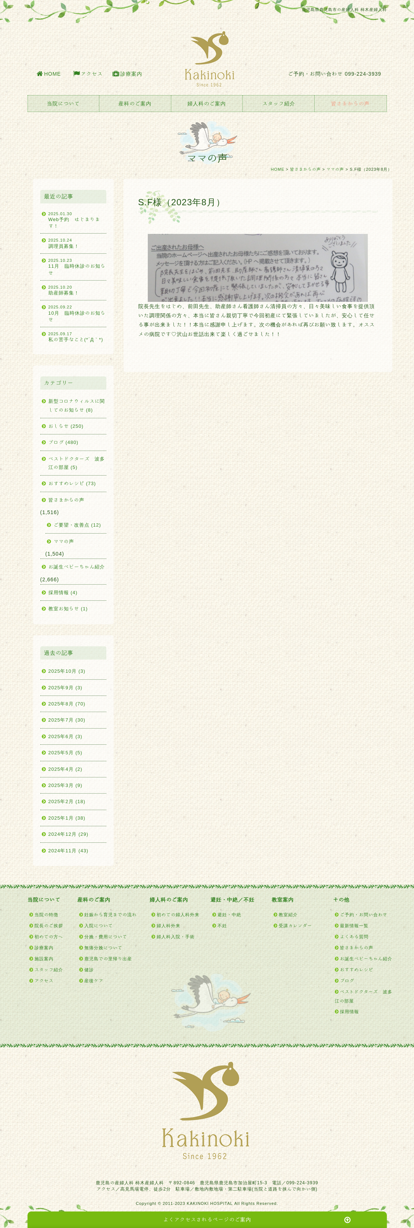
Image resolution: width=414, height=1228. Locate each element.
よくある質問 (354, 936)
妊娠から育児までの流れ (110, 914)
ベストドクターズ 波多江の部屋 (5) (76, 463)
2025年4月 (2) (65, 769)
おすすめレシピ (356, 969)
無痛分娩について (103, 947)
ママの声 (335, 169)
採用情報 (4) (63, 592)
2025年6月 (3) (65, 736)
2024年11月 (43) (68, 850)
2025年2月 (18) (66, 801)
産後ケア (93, 980)
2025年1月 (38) (66, 818)
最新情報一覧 (354, 925)
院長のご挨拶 (48, 925)
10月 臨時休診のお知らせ (77, 313)
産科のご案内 (134, 103)
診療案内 (131, 73)
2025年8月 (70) (66, 703)
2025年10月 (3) (66, 671)
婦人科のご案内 (206, 103)
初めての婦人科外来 (178, 914)
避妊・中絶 (229, 914)
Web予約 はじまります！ (77, 220)
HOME (52, 73)
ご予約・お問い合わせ (364, 914)
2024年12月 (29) (68, 834)
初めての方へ (48, 936)
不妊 (222, 925)
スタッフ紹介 (278, 103)
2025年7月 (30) (66, 720)
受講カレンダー (295, 925)
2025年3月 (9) (65, 785)
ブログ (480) (63, 442)
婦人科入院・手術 (176, 936)
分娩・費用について (105, 936)
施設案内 (44, 958)
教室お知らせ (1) (68, 608)
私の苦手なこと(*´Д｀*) (77, 336)
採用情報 (349, 1011)
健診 (89, 969)
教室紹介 (288, 914)
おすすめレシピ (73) (72, 483)
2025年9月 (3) (65, 687)
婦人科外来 (168, 925)
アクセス (92, 73)
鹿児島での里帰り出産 (108, 958)
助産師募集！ (77, 289)
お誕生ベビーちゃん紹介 (76, 566)
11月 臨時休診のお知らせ (77, 266)
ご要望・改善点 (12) (77, 525)
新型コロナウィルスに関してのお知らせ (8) (76, 405)
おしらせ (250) (66, 426)
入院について (98, 925)
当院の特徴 (46, 914)
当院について (63, 103)
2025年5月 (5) (65, 752)
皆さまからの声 (350, 103)
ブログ (347, 980)
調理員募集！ (77, 242)
